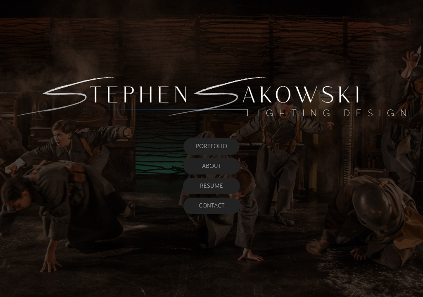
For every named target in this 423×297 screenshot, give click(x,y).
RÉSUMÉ (211, 185)
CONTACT (212, 205)
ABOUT (211, 166)
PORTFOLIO (211, 146)
